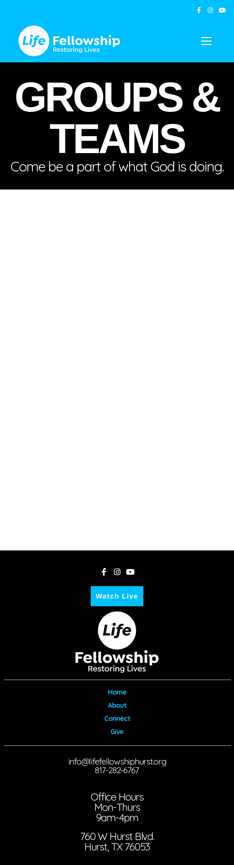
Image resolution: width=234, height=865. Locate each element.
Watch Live (117, 596)
